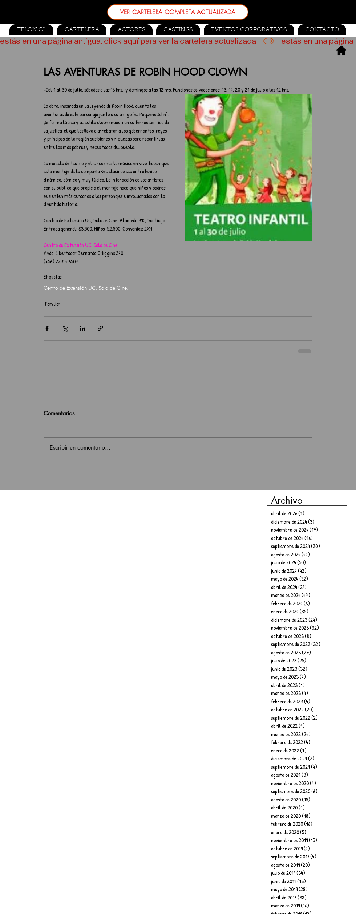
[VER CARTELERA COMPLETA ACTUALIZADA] (177, 12)
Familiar (52, 303)
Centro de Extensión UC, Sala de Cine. (86, 288)
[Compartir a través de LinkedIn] (82, 328)
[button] (178, 29)
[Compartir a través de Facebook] (47, 328)
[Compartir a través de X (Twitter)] (64, 328)
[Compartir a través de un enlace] (100, 328)
